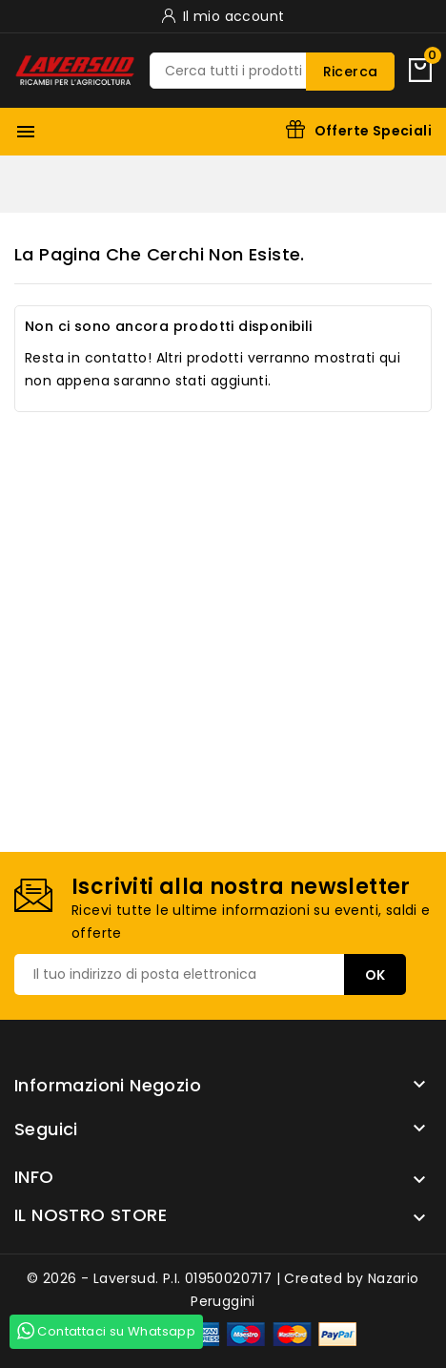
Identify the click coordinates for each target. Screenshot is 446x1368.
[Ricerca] (272, 70)
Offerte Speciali (373, 130)
